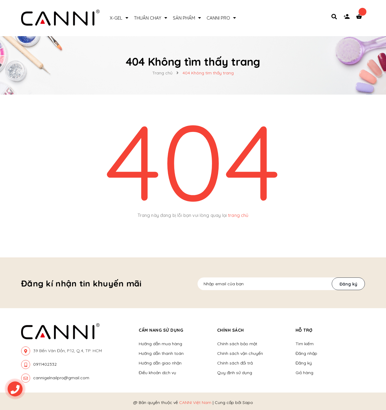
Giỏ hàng (304, 372)
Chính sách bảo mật (237, 343)
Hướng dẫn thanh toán (161, 353)
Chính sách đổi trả (235, 363)
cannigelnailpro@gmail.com (61, 377)
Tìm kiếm (305, 343)
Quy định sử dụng (234, 372)
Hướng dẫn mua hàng (160, 343)
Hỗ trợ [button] (304, 330)
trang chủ (238, 215)
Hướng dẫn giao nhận (160, 363)
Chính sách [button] (230, 330)
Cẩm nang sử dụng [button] (161, 330)
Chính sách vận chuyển (240, 353)
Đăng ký (348, 284)
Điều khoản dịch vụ (157, 372)
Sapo (247, 402)
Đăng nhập (306, 353)
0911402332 (45, 364)
